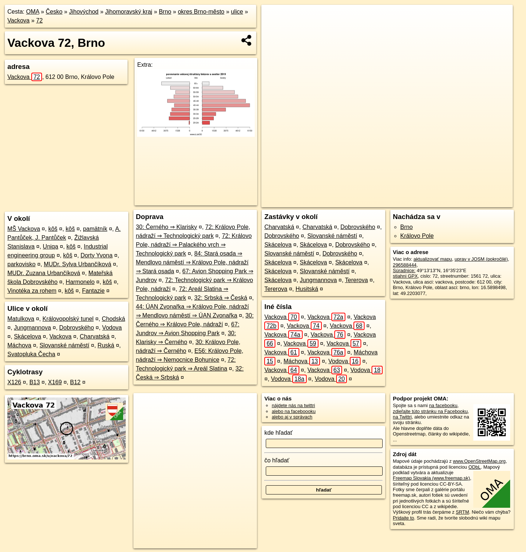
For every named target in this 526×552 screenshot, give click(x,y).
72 (39, 20)
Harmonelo (80, 282)
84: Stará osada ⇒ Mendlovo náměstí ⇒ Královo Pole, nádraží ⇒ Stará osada (192, 262)
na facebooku (443, 405)
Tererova (356, 280)
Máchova (19, 345)
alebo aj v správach (292, 417)
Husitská (307, 289)
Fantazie (93, 291)
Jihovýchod (83, 11)
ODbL (474, 467)
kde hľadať (278, 433)
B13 (34, 382)
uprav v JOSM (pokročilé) (481, 259)
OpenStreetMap (383, 201)
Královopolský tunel (68, 319)
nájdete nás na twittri (293, 405)
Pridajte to (403, 518)
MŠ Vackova (23, 229)
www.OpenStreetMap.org (479, 461)
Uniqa (50, 246)
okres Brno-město (201, 11)
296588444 (405, 265)
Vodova (112, 327)
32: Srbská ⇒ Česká (220, 298)
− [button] (274, 28)
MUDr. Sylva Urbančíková (77, 264)
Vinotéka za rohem (31, 291)
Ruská (106, 345)
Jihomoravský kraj (128, 11)
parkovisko (21, 264)
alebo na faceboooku (294, 411)
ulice (237, 11)
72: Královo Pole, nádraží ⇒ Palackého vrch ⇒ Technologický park (194, 245)
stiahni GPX (405, 276)
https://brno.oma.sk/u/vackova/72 (478, 201)
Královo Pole (417, 236)
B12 (75, 382)
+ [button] (274, 17)
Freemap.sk (421, 201)
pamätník (95, 229)
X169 (55, 382)
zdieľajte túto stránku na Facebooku (430, 411)
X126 (14, 382)
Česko (54, 11)
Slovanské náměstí (64, 345)
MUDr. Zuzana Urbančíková (43, 273)
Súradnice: (404, 270)
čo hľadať (276, 460)
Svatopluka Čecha (31, 354)
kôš (53, 229)
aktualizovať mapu (433, 259)
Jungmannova (32, 327)
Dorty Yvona (96, 255)
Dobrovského (76, 327)
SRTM (462, 512)
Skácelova (27, 336)
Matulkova (20, 319)
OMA (32, 11)
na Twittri (402, 417)
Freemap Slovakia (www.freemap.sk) (431, 478)
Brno (165, 11)
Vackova (18, 20)
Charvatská (94, 336)
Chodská (113, 319)
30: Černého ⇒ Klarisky (166, 227)
